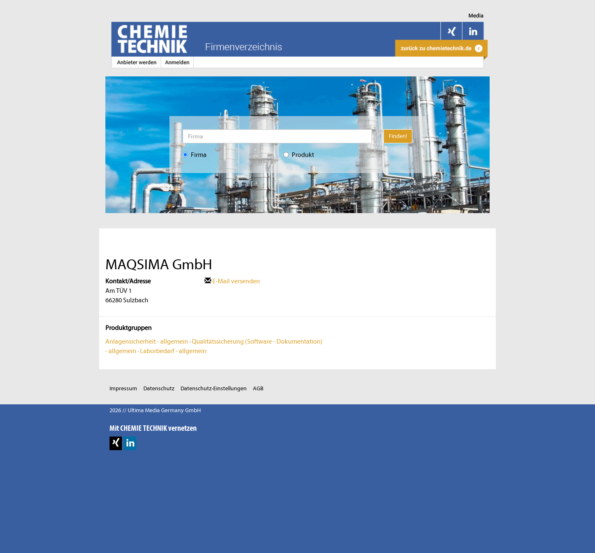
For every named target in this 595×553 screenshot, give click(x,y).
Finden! (398, 136)
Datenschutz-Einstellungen (214, 388)
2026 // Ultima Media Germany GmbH (155, 410)
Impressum (123, 388)
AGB (258, 388)
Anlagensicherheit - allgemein (146, 341)
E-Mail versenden (232, 281)
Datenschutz (158, 388)
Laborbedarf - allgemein (173, 351)
